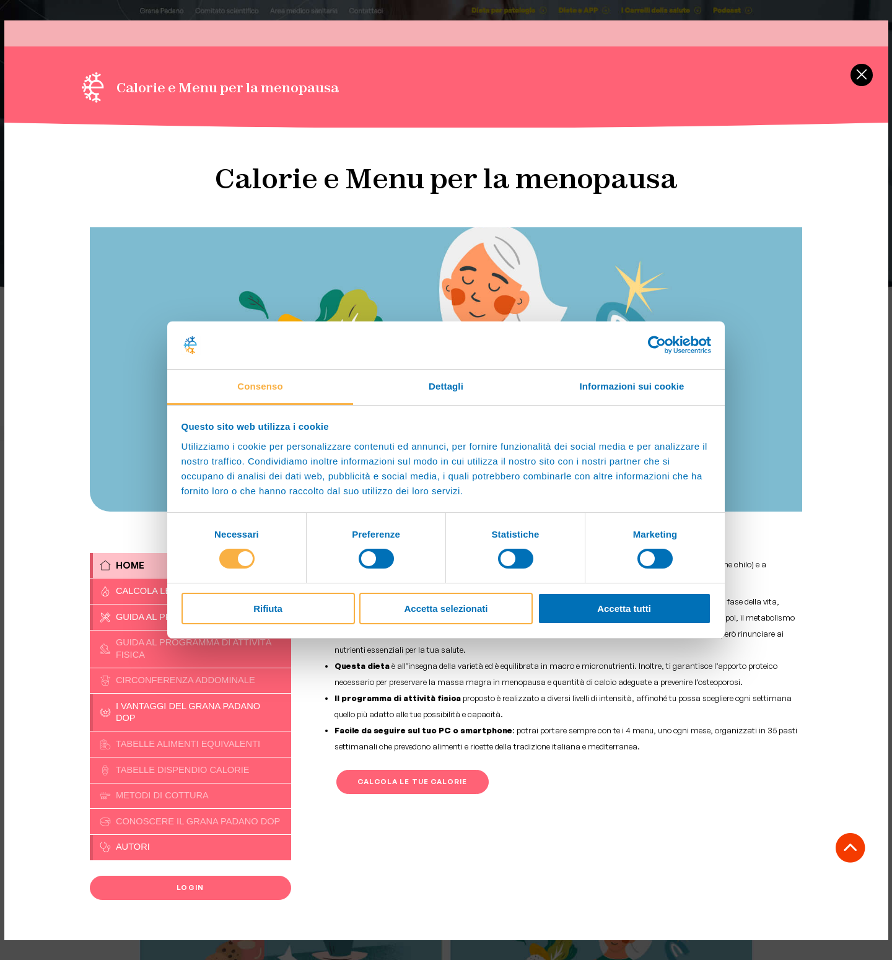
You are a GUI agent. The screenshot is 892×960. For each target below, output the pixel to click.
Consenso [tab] (259, 386)
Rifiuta (267, 608)
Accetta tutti (624, 608)
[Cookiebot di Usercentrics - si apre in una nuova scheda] (657, 345)
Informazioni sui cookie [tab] (632, 386)
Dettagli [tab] (446, 386)
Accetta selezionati (446, 608)
